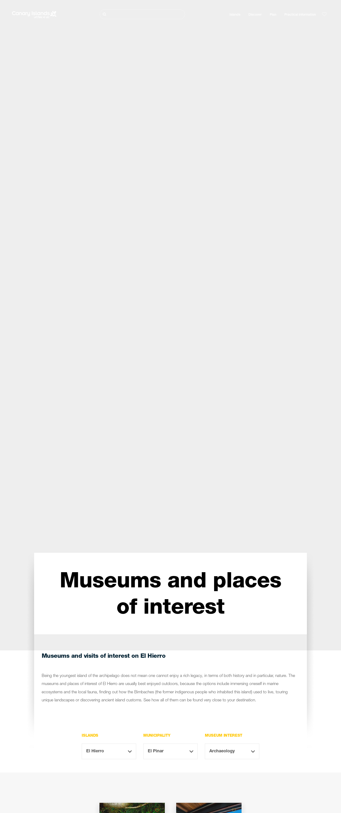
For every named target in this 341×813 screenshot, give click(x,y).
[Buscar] (142, 14)
